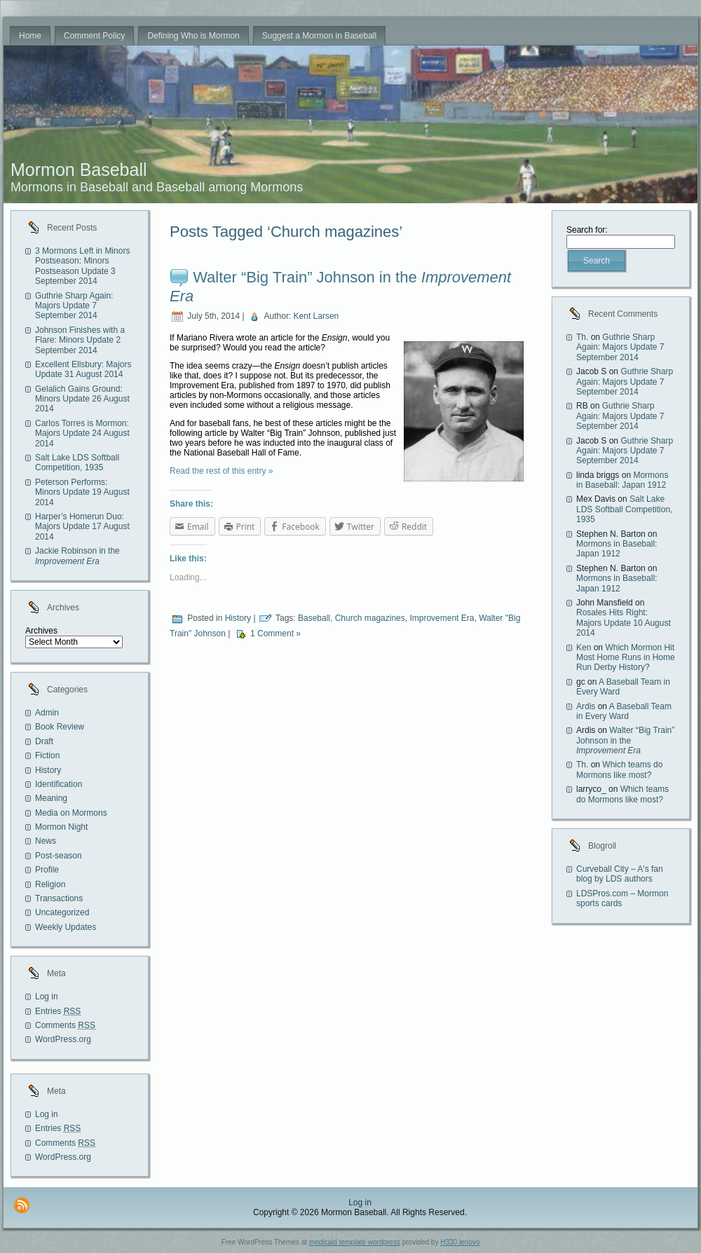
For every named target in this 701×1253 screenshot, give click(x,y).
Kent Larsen (316, 316)
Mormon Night (61, 827)
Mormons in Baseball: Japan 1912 (622, 480)
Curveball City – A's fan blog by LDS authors (619, 874)
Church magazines (370, 618)
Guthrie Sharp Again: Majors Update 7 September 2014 (74, 306)
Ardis (585, 706)
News (45, 841)
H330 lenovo (459, 1242)
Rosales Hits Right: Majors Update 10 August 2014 (623, 623)
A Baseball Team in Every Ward (624, 711)
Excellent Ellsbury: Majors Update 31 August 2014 (83, 369)
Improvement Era (441, 618)
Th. (582, 337)
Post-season (58, 856)
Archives (41, 631)
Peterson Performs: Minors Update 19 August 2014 (82, 492)
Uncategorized (62, 912)
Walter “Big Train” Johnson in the (625, 740)
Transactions (59, 898)
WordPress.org (63, 1039)
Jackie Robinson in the (77, 556)
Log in (46, 996)
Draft (44, 741)
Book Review (59, 727)
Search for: (587, 230)
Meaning (51, 798)
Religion (50, 884)
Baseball (314, 618)
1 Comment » (275, 633)
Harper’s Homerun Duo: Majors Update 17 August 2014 (82, 527)
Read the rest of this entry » (221, 471)
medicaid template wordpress (354, 1242)
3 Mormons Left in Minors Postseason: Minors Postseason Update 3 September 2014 (82, 266)
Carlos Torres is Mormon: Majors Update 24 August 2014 (82, 433)
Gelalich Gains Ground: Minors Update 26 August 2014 (82, 399)
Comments (65, 1025)
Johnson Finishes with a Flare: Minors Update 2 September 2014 (80, 340)
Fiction (47, 755)
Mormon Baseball (79, 169)
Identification (58, 784)
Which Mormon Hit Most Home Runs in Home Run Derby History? (625, 658)
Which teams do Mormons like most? (619, 769)
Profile (47, 870)
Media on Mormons (71, 813)
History (48, 770)
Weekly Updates (65, 927)
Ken (583, 647)
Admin (47, 713)
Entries (58, 1011)
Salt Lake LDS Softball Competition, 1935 (77, 462)
